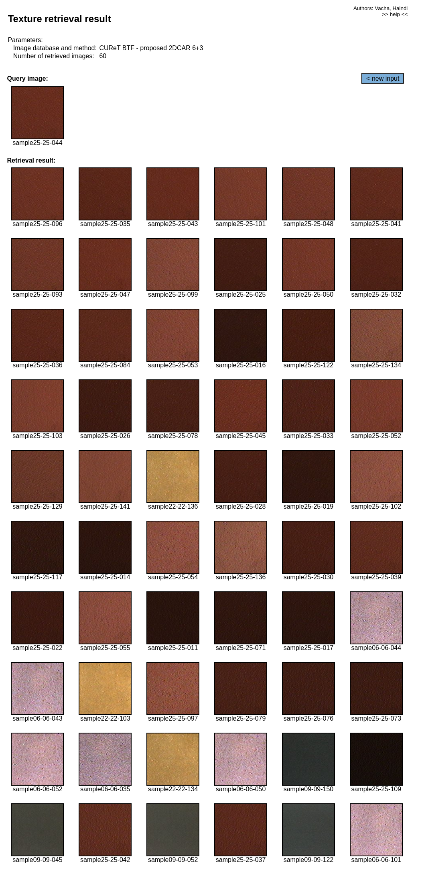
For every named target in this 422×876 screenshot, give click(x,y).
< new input (382, 78)
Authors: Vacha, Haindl (380, 8)
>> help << (395, 14)
